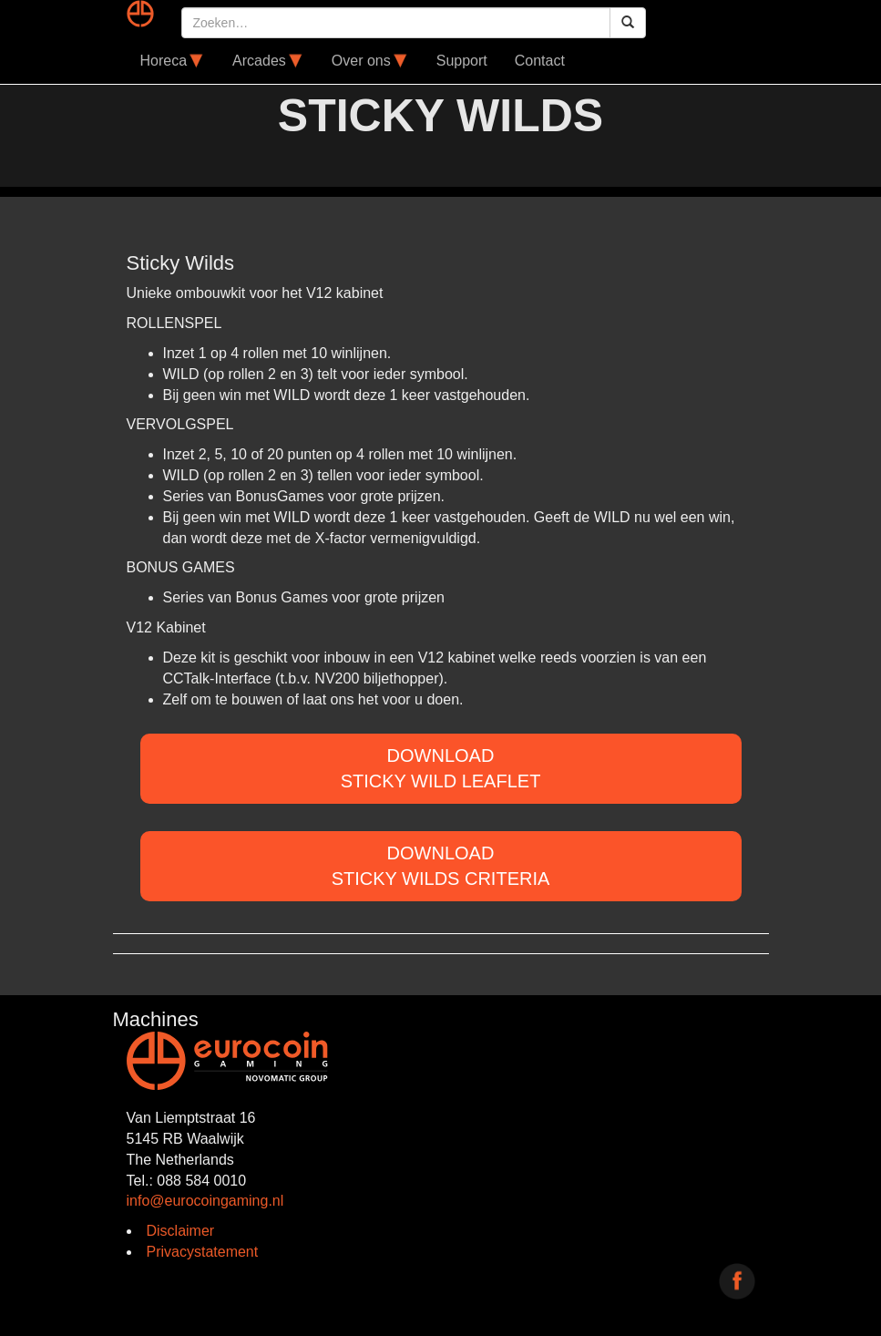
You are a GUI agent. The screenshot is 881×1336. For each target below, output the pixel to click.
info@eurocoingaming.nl (205, 1200)
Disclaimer (181, 1230)
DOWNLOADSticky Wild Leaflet (441, 768)
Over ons (370, 61)
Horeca (173, 61)
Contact (540, 60)
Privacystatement (203, 1251)
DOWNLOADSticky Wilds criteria (441, 866)
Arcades (268, 61)
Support (461, 60)
